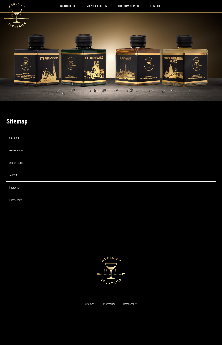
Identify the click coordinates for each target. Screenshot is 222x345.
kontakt (156, 6)
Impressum (15, 187)
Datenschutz (16, 200)
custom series (128, 6)
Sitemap (90, 304)
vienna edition (97, 6)
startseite (67, 6)
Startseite (14, 137)
